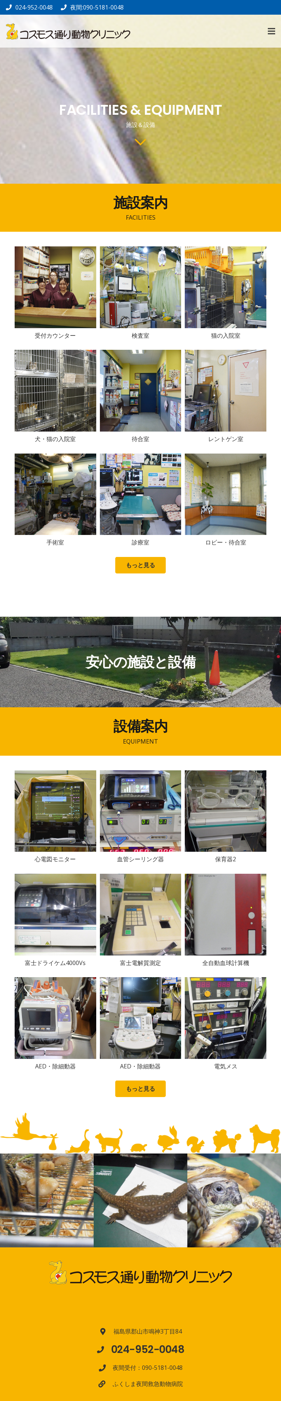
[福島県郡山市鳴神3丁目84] (106, 1331)
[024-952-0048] (104, 1349)
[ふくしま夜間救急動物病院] (105, 1383)
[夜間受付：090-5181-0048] (105, 1367)
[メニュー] (271, 31)
